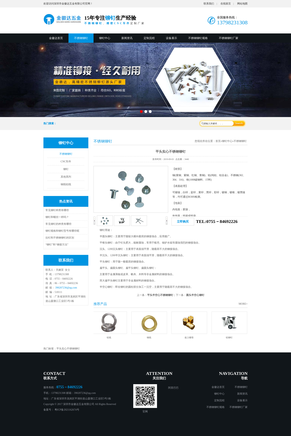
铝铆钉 (230, 337)
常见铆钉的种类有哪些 (58, 224)
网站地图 (242, 3)
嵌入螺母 (189, 337)
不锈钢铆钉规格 (198, 38)
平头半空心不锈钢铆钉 (160, 295)
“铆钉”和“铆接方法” (56, 244)
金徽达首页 (56, 38)
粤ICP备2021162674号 (67, 409)
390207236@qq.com (66, 287)
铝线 (109, 337)
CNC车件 (66, 161)
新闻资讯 (127, 38)
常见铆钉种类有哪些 (57, 210)
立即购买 (183, 221)
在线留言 (225, 3)
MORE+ (243, 303)
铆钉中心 (104, 38)
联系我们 (209, 3)
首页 (218, 141)
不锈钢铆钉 (81, 38)
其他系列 (66, 176)
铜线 (150, 337)
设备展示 (171, 38)
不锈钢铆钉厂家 (228, 38)
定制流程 (149, 38)
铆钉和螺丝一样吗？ (57, 217)
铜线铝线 (66, 184)
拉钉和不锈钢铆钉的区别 (59, 237)
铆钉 (65, 169)
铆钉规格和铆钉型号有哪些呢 (62, 230)
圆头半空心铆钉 (195, 295)
